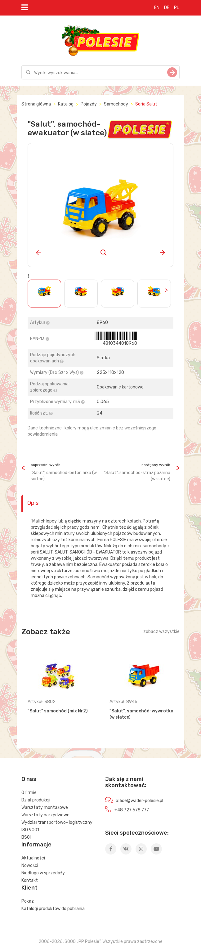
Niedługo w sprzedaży (43, 873)
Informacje (36, 844)
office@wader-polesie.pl (139, 800)
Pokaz (27, 901)
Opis (32, 503)
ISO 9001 (30, 829)
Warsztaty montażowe (44, 807)
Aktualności (33, 858)
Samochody (116, 104)
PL (176, 7)
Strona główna (36, 104)
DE (166, 7)
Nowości (29, 865)
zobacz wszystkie (161, 631)
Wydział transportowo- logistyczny (56, 822)
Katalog (66, 104)
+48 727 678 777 (131, 810)
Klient (29, 887)
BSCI (26, 837)
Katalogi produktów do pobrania (53, 908)
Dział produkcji (35, 800)
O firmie (29, 792)
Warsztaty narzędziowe (45, 815)
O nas (28, 779)
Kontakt (29, 880)
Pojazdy (89, 104)
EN (156, 7)
